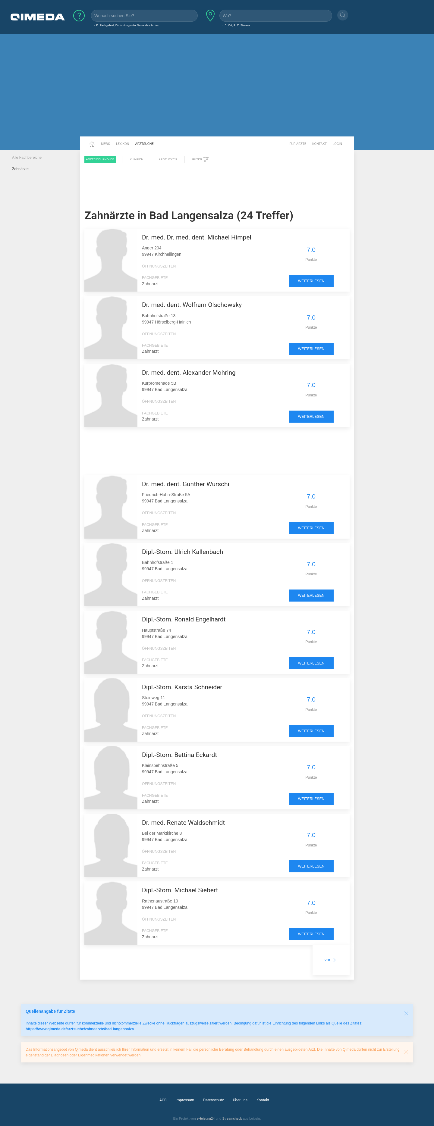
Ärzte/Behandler (100, 159)
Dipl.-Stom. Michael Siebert (180, 890)
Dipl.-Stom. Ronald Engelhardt (184, 619)
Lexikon (122, 144)
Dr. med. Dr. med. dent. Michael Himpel (196, 237)
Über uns (240, 1100)
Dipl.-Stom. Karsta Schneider (182, 687)
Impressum (185, 1100)
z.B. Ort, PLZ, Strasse (236, 25)
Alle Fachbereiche (27, 157)
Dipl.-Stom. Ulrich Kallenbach (182, 551)
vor (331, 959)
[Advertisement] (217, 90)
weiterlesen (311, 281)
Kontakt (319, 144)
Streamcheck (232, 1118)
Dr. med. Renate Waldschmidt (183, 822)
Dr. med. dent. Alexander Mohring (189, 372)
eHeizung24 (206, 1118)
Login (337, 144)
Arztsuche (144, 144)
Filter (200, 159)
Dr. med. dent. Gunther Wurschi (185, 484)
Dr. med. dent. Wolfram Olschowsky (192, 304)
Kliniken (136, 159)
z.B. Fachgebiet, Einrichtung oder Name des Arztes (126, 25)
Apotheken (168, 159)
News (105, 144)
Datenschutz (213, 1100)
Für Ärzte (298, 144)
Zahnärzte (20, 169)
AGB (163, 1100)
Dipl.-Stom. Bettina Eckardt (179, 754)
